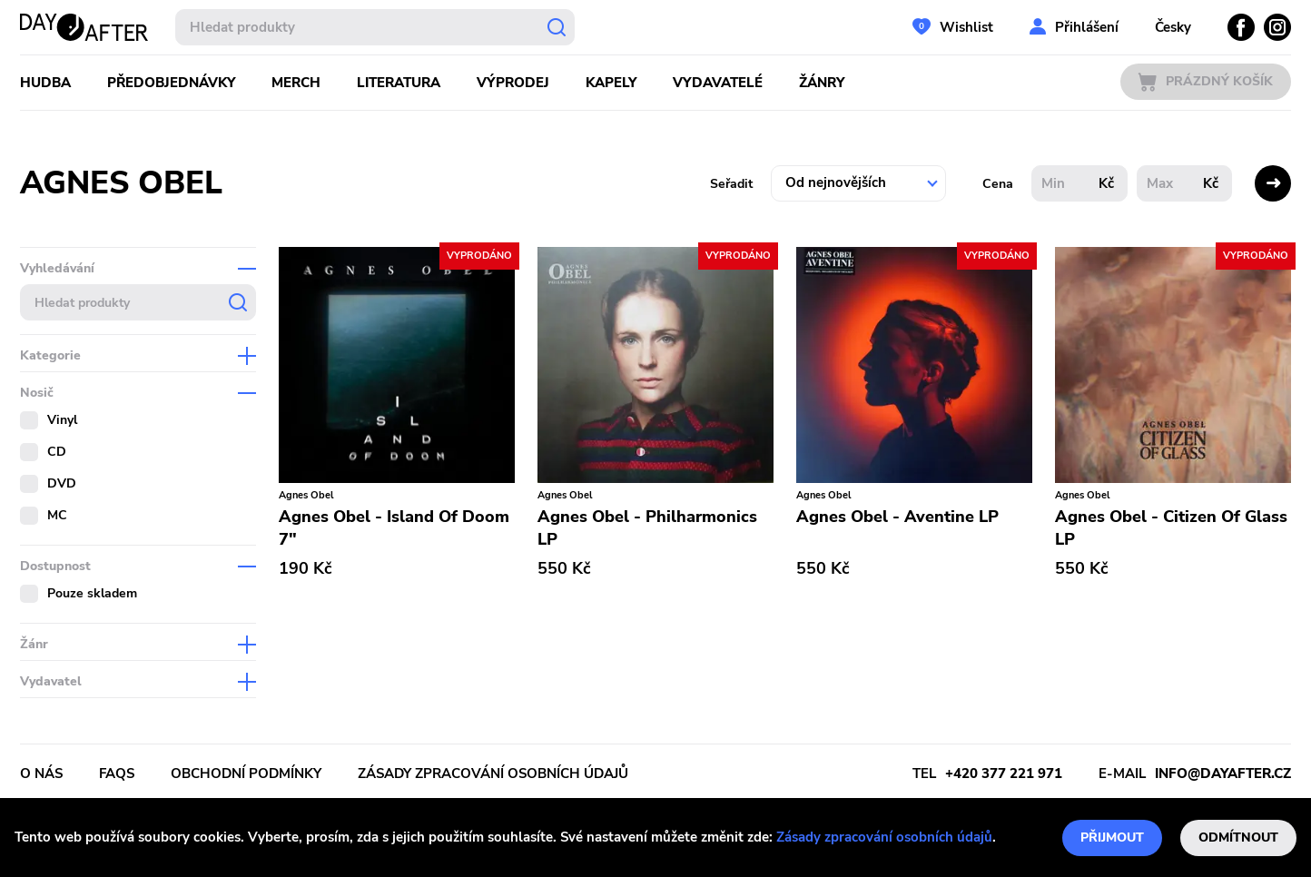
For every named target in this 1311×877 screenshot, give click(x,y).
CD (56, 451)
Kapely (611, 83)
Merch (295, 83)
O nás (41, 773)
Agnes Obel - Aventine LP (897, 516)
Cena (997, 183)
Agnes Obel (306, 495)
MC (57, 515)
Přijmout (1112, 837)
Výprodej (513, 83)
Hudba (45, 83)
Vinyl (62, 420)
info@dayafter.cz (1223, 773)
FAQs (116, 773)
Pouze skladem (92, 593)
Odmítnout (1238, 837)
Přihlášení (1087, 27)
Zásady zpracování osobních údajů (884, 837)
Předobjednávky (171, 83)
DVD (61, 483)
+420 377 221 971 (1003, 773)
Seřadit (731, 183)
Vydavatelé (718, 83)
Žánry (821, 83)
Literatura (398, 83)
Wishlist (966, 27)
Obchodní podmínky (246, 773)
